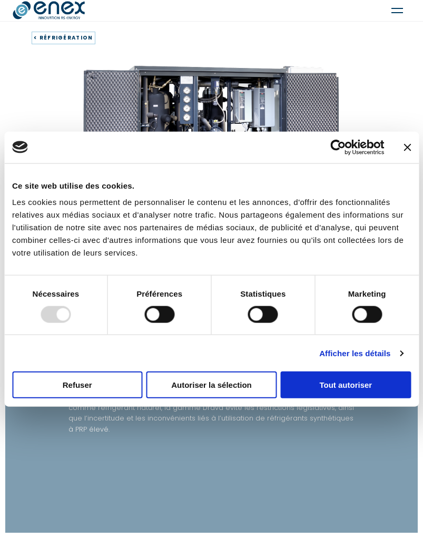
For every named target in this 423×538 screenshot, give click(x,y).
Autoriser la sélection (211, 384)
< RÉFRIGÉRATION (63, 38)
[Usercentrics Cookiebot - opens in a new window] (338, 147)
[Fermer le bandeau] (407, 147)
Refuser (77, 384)
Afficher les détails (354, 352)
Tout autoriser (345, 384)
